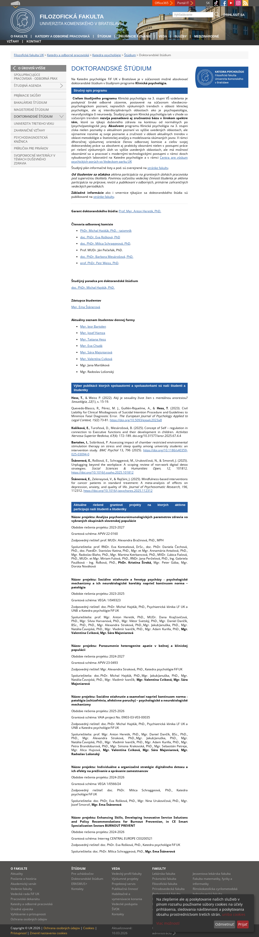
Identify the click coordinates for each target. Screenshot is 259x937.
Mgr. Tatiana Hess (93, 339)
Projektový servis (124, 884)
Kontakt (34, 41)
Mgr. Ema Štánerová (85, 307)
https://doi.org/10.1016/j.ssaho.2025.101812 (102, 472)
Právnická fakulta (164, 879)
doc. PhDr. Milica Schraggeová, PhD (105, 243)
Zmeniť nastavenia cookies (48, 933)
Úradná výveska (22, 909)
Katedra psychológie (106, 55)
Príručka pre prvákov (31, 148)
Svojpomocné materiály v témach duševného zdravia (34, 159)
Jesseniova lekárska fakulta (212, 873)
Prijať (242, 924)
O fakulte (19, 36)
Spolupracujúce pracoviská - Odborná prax (35, 77)
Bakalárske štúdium (30, 102)
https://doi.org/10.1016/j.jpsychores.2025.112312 (118, 490)
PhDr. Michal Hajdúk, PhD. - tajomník (106, 230)
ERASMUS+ (79, 884)
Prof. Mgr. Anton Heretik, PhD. (140, 211)
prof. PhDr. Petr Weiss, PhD (99, 263)
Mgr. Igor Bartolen (93, 326)
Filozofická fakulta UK (29, 55)
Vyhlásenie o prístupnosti (28, 914)
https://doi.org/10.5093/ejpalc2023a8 (136, 420)
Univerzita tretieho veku (34, 123)
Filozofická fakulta (164, 884)
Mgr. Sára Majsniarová (96, 352)
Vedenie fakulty (21, 889)
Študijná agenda (27, 85)
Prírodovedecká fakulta (168, 889)
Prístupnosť (19, 933)
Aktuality (17, 873)
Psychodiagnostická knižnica (31, 139)
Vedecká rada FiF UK (25, 894)
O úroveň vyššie (32, 68)
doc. (74, 287)
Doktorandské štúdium (33, 116)
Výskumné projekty (125, 879)
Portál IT (183, 3)
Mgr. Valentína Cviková (96, 359)
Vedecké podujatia (125, 904)
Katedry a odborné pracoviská (62, 36)
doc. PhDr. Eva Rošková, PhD (100, 237)
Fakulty (159, 868)
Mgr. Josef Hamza (92, 333)
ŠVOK (115, 909)
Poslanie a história (23, 879)
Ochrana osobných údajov (29, 919)
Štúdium (104, 36)
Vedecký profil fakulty (127, 873)
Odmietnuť (224, 924)
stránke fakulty (157, 168)
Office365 (161, 3)
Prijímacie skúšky (27, 95)
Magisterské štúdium (31, 110)
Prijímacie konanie (135, 36)
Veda (163, 36)
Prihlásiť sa (234, 15)
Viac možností (168, 923)
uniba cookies (233, 914)
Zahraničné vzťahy (29, 130)
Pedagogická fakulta (166, 894)
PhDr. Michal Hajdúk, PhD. (96, 287)
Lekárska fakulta (163, 873)
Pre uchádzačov (82, 873)
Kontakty (77, 889)
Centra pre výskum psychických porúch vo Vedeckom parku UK (129, 159)
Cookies (88, 928)
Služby (181, 36)
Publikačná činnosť (125, 889)
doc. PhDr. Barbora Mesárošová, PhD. (106, 256)
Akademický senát (23, 884)
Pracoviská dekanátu (25, 899)
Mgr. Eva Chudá (91, 346)
